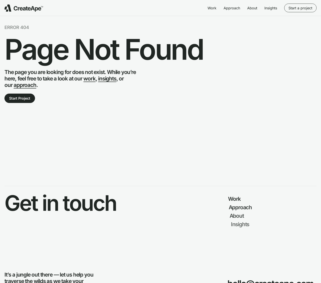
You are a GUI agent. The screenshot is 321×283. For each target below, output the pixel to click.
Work (212, 8)
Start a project (300, 8)
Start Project (19, 98)
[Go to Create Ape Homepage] (23, 8)
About (252, 8)
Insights (270, 8)
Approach (232, 8)
